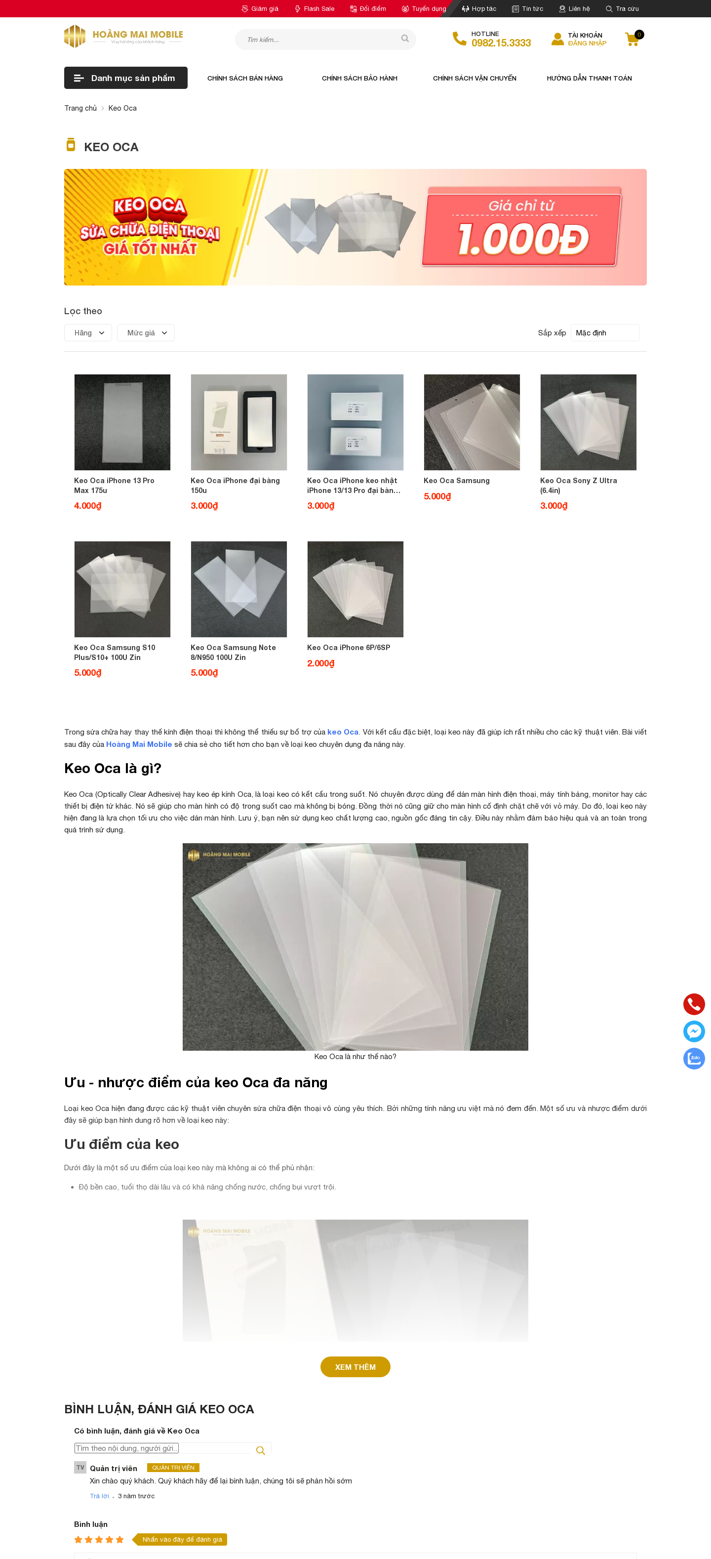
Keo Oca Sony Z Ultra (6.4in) (578, 485)
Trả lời (99, 1344)
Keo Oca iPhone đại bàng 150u (235, 485)
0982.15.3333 (501, 42)
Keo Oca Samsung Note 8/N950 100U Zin (233, 652)
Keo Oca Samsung (457, 480)
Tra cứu (622, 8)
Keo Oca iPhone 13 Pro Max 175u (114, 485)
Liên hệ (574, 8)
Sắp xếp (552, 332)
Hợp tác (479, 8)
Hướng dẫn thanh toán (589, 78)
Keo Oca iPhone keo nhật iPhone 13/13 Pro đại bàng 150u (352, 485)
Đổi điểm (368, 8)
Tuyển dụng (424, 8)
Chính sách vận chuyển (474, 78)
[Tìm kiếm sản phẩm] (326, 39)
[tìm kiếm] (401, 39)
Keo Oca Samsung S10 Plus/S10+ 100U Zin (114, 652)
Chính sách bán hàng (245, 78)
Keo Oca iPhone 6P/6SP (348, 647)
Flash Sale (314, 8)
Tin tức (527, 8)
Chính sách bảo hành (359, 78)
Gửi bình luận (102, 1475)
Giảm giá (259, 8)
